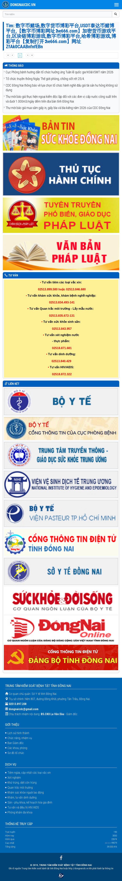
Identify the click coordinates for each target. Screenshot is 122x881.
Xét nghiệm (14, 777)
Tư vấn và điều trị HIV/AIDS (23, 807)
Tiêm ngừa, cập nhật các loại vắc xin (29, 772)
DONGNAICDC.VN (22, 5)
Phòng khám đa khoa (20, 812)
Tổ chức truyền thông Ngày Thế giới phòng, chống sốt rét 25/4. (45, 79)
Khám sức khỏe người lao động (26, 792)
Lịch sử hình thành (18, 733)
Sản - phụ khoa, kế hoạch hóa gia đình (30, 802)
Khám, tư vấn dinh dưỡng (22, 797)
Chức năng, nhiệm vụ (20, 738)
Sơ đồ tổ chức (16, 753)
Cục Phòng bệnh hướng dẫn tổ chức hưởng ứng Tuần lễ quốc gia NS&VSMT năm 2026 (59, 72)
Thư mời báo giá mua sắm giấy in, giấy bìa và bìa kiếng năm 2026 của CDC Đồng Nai (58, 108)
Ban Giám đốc (16, 743)
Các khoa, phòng (17, 748)
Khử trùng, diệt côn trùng (22, 782)
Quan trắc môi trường (20, 787)
